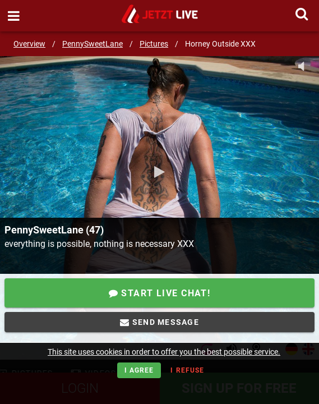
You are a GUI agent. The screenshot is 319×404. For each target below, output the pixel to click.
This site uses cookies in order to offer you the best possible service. (164, 351)
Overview (29, 43)
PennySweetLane (92, 43)
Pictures (154, 43)
